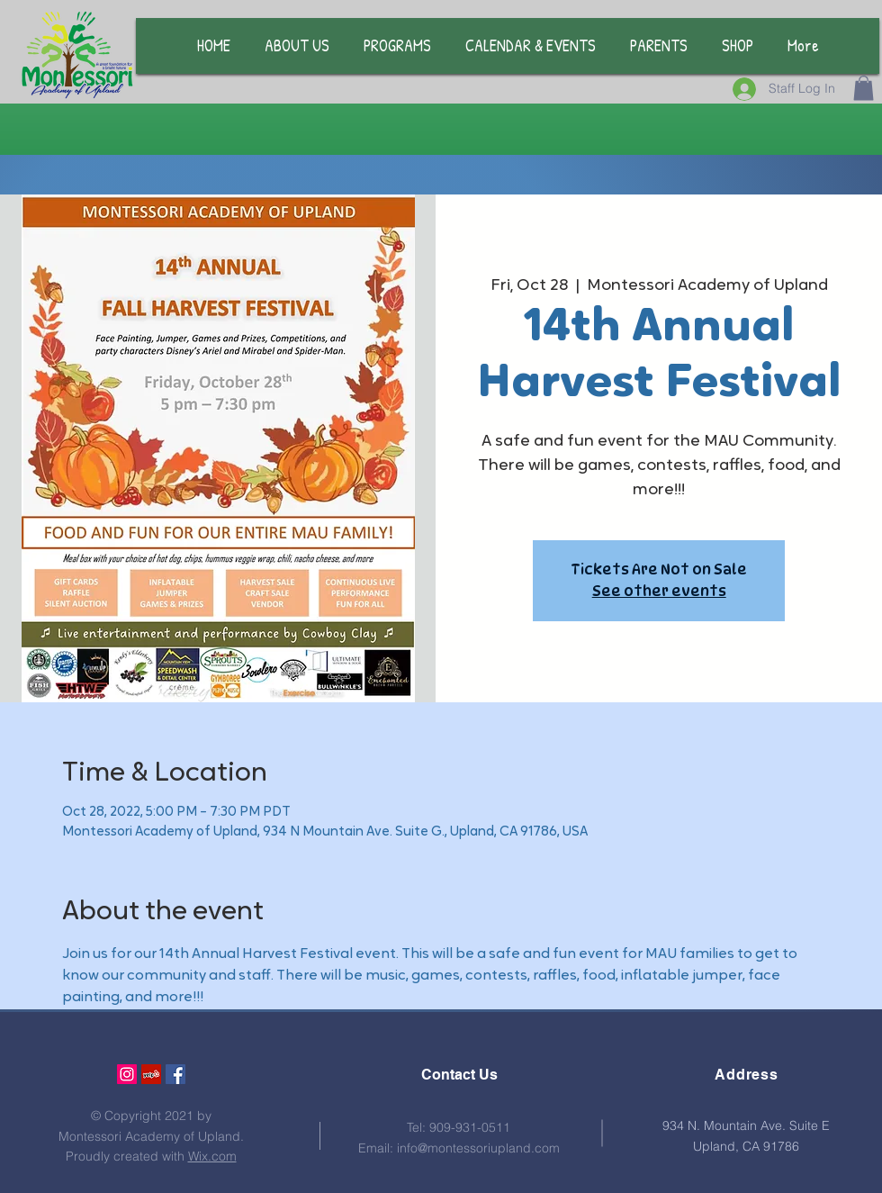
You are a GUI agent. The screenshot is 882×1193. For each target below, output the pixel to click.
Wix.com (212, 1156)
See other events (659, 591)
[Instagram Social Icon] (127, 1074)
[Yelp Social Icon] (151, 1074)
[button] (863, 88)
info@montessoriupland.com (478, 1148)
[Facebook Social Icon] (175, 1074)
